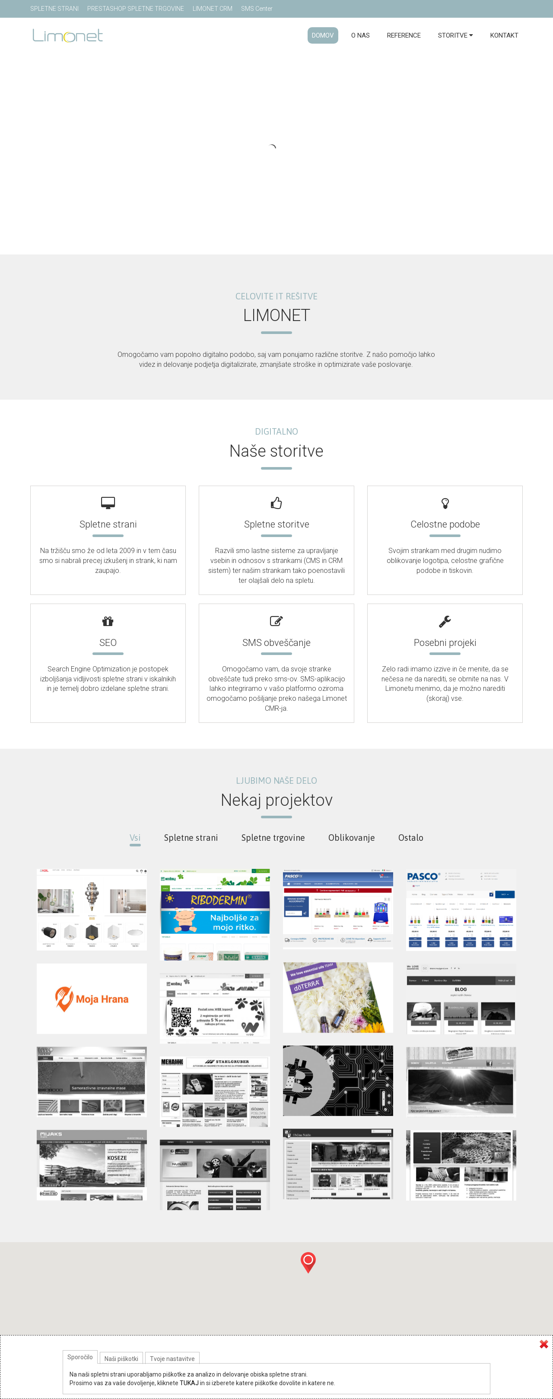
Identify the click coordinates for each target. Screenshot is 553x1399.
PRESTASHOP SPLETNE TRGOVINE (135, 8)
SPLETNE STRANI (54, 8)
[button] (308, 1263)
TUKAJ (189, 1383)
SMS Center (257, 8)
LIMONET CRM (212, 8)
